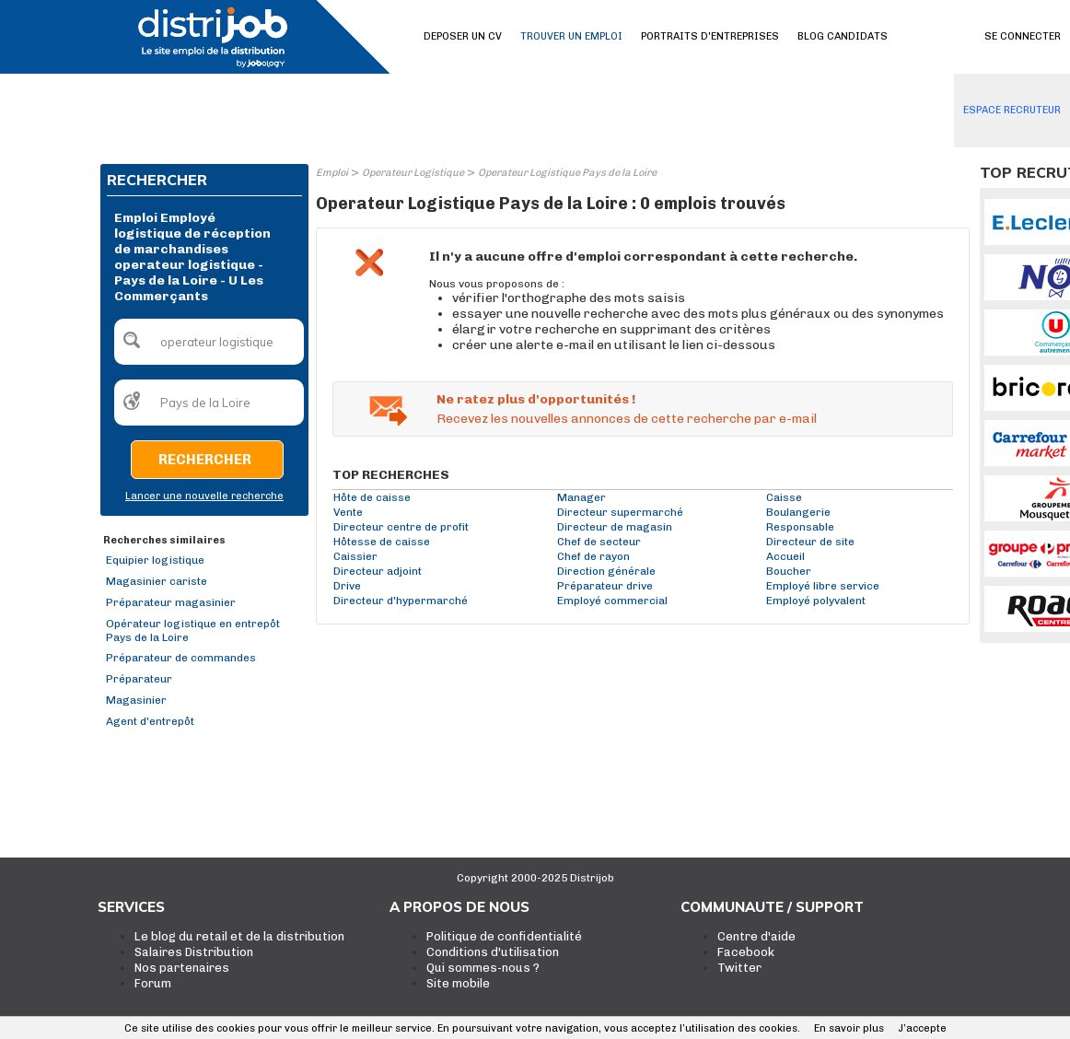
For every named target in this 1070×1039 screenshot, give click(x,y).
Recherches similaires (164, 540)
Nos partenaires (181, 968)
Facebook (745, 952)
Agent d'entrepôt (150, 721)
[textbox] (209, 342)
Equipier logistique (155, 560)
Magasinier (136, 700)
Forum (152, 983)
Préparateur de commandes (181, 657)
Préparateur (139, 678)
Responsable (800, 526)
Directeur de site (810, 541)
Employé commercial (612, 600)
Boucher (788, 571)
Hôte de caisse (372, 497)
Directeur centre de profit (401, 526)
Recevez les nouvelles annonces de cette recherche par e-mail (626, 418)
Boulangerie (798, 512)
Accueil (785, 556)
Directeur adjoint (377, 571)
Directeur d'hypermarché (400, 600)
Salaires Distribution (193, 952)
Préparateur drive (605, 585)
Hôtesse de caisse (381, 541)
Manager (581, 497)
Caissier (355, 556)
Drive (347, 585)
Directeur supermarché (620, 512)
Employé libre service (822, 585)
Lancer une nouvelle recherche (204, 496)
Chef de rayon (593, 556)
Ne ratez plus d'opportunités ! (535, 399)
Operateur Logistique (413, 173)
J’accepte (922, 1028)
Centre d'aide (756, 936)
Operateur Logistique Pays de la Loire (567, 173)
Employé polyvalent (816, 600)
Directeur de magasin (614, 526)
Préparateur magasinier (171, 602)
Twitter (739, 968)
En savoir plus (849, 1028)
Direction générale (606, 571)
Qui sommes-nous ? (483, 968)
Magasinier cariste (156, 581)
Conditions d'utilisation (492, 952)
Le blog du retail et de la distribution (239, 936)
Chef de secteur (599, 541)
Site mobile (458, 983)
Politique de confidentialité (504, 936)
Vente (348, 512)
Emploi (332, 173)
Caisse (784, 497)
